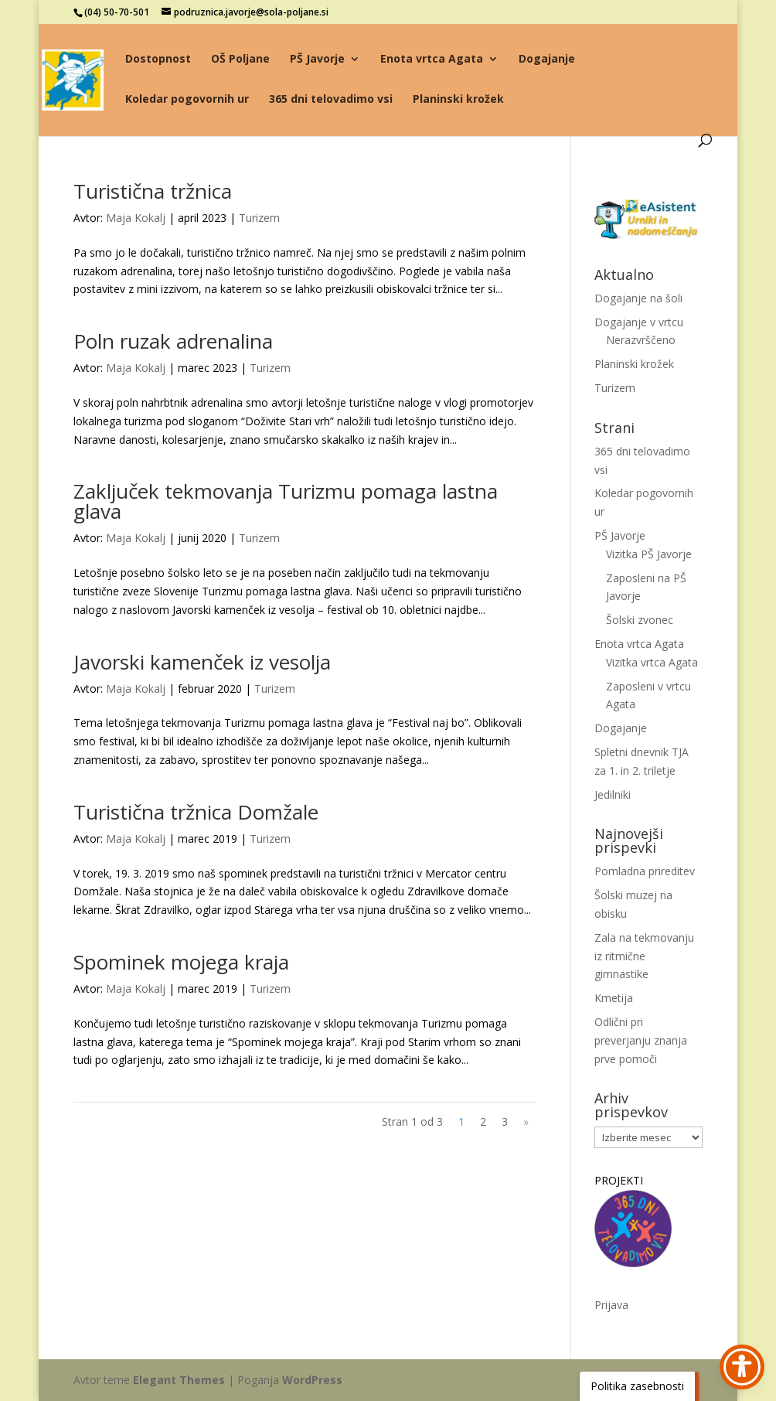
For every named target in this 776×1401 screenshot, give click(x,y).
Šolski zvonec (639, 619)
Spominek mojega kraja (181, 962)
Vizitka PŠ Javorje (649, 554)
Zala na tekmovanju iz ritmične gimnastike (644, 956)
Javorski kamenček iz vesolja (202, 662)
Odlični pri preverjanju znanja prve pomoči (640, 1040)
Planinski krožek (458, 100)
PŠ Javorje (317, 59)
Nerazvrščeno (641, 339)
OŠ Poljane (240, 59)
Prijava (611, 1304)
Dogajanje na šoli (638, 298)
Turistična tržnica (152, 191)
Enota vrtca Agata (431, 59)
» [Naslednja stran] (526, 1121)
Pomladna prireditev (644, 871)
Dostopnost (158, 59)
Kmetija (613, 997)
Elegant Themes (179, 1379)
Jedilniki (612, 794)
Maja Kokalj (135, 217)
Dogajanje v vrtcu (638, 322)
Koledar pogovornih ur (187, 100)
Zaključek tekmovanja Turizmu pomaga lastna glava (285, 501)
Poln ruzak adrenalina (173, 341)
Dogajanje (547, 59)
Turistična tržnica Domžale (195, 812)
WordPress (312, 1379)
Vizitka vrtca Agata (652, 662)
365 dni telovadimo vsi (331, 100)
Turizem (259, 217)
